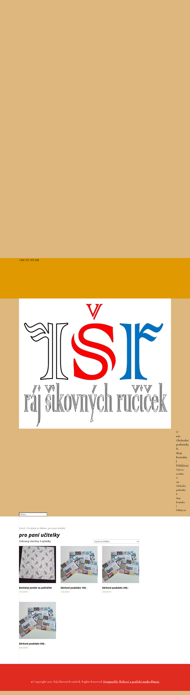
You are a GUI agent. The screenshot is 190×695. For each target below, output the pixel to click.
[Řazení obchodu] (116, 541)
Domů (22, 528)
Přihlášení (182, 465)
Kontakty (181, 457)
